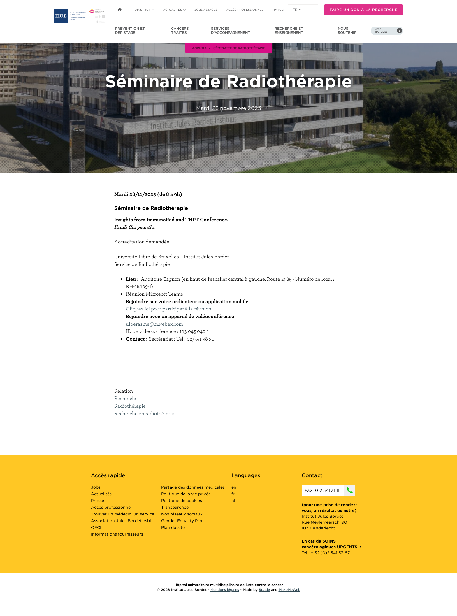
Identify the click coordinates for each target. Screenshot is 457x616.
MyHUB (278, 9)
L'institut (144, 9)
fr (297, 10)
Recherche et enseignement (289, 30)
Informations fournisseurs (117, 534)
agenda (199, 48)
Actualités (174, 9)
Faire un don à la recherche (364, 10)
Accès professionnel (244, 9)
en (233, 487)
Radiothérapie (130, 406)
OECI (96, 527)
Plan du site (173, 527)
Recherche (126, 398)
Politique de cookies (181, 500)
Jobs (96, 487)
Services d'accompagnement (230, 30)
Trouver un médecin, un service (122, 514)
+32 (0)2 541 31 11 (330, 490)
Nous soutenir (347, 30)
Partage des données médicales (193, 487)
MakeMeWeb (289, 589)
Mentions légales (224, 589)
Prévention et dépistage (130, 30)
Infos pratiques (380, 31)
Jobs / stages (205, 9)
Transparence (175, 507)
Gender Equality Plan (182, 520)
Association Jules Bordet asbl (121, 520)
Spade (264, 589)
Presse (97, 500)
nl (233, 500)
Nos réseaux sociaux (182, 514)
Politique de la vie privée (186, 494)
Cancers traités (180, 30)
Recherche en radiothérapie (144, 413)
